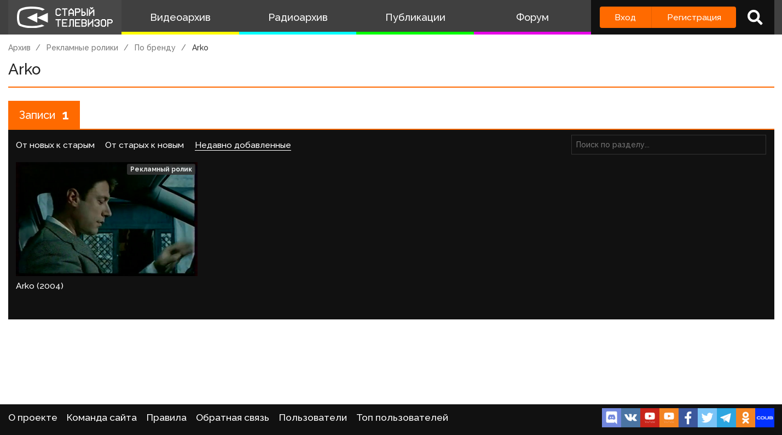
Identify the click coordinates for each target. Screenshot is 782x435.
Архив (19, 47)
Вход (625, 17)
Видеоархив (180, 17)
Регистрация (694, 17)
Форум (532, 17)
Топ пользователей (402, 417)
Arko (200, 47)
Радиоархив (298, 17)
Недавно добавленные (243, 145)
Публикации (415, 17)
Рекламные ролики (82, 47)
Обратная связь (232, 417)
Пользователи (313, 417)
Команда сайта (102, 417)
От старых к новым (144, 145)
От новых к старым (55, 145)
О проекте (32, 417)
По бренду (155, 47)
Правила (167, 417)
